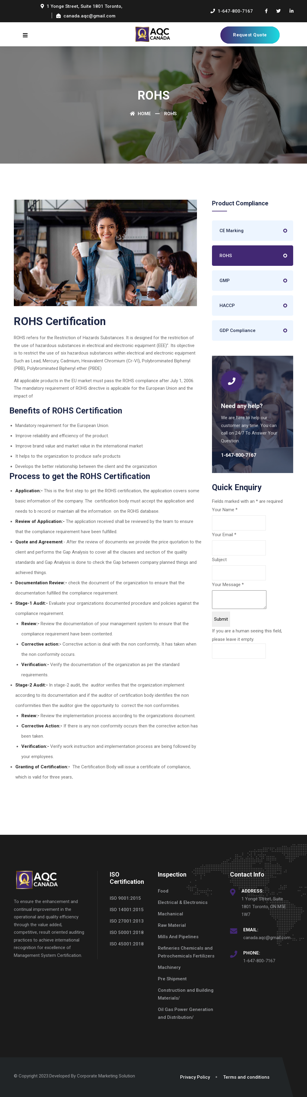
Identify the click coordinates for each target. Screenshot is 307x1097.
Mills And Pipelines (178, 936)
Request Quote (250, 35)
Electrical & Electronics (182, 902)
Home (140, 113)
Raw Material (172, 925)
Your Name (225, 509)
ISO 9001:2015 (125, 898)
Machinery (169, 967)
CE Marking (232, 230)
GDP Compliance (238, 330)
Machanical (170, 914)
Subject (219, 559)
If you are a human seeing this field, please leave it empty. (247, 643)
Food (163, 891)
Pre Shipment (172, 979)
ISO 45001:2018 (127, 944)
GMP (225, 280)
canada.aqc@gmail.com (266, 937)
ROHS (226, 255)
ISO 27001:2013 (127, 921)
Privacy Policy (195, 1077)
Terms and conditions (246, 1077)
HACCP (227, 305)
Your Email (224, 534)
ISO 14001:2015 (127, 909)
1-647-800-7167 (259, 960)
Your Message (228, 584)
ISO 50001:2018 (127, 932)
